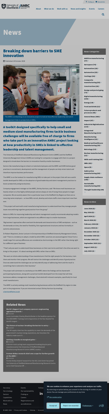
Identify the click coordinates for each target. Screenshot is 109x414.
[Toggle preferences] (87, 406)
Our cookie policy (55, 397)
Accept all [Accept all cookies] (53, 406)
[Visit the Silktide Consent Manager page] (101, 405)
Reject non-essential (70, 406)
